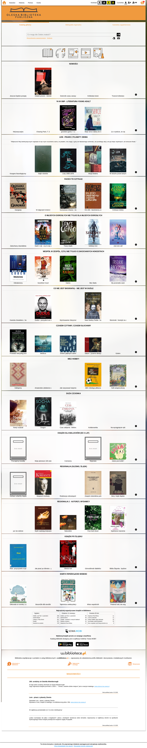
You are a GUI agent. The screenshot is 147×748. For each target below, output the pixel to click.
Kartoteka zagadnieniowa (121, 25)
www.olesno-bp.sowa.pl (101, 686)
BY (113, 2)
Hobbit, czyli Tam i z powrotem (40, 616)
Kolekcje (49, 38)
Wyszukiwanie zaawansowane (36, 38)
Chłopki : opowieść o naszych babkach (70, 619)
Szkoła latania (36, 617)
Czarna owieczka (92, 617)
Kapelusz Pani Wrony (93, 616)
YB (108, 2)
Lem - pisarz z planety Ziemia (40, 697)
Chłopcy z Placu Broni (38, 619)
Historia (21, 3)
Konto (39, 3)
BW (104, 2)
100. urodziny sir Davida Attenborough (43, 681)
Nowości (12, 3)
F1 (130, 2)
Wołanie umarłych (65, 621)
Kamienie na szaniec (38, 623)
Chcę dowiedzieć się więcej (63, 746)
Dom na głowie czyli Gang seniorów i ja (97, 623)
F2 (135, 2)
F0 (126, 2)
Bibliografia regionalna (73, 25)
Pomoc (30, 3)
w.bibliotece (62, 658)
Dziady (35, 621)
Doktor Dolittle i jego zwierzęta (95, 619)
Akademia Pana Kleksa (66, 623)
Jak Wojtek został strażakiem (95, 621)
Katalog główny (25, 25)
